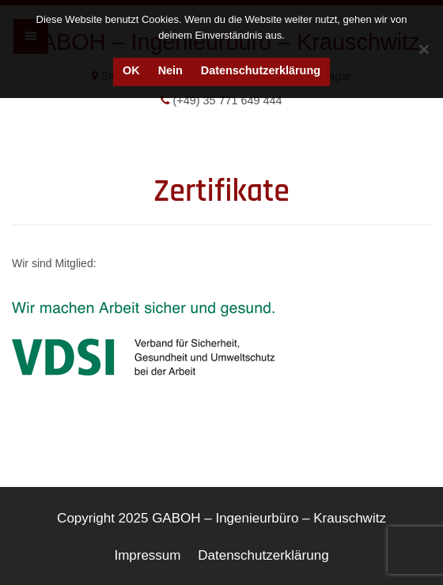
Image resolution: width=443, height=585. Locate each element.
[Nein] (423, 49)
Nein (170, 70)
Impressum (147, 555)
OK (131, 70)
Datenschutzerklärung (260, 70)
